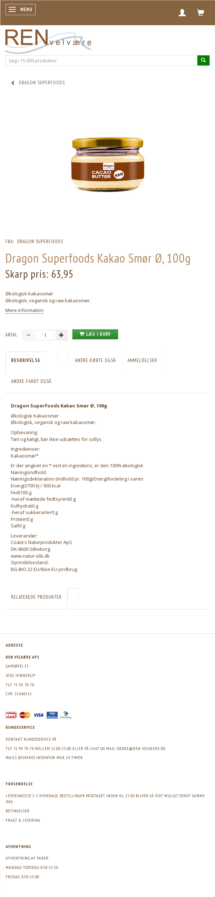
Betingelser (18, 810)
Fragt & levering (23, 820)
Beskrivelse (25, 360)
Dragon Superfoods (40, 241)
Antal (12, 335)
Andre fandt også (31, 381)
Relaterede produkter (36, 597)
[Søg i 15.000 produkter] (203, 60)
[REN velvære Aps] (48, 40)
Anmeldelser (142, 360)
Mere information (24, 310)
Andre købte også (95, 360)
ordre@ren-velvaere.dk (141, 748)
